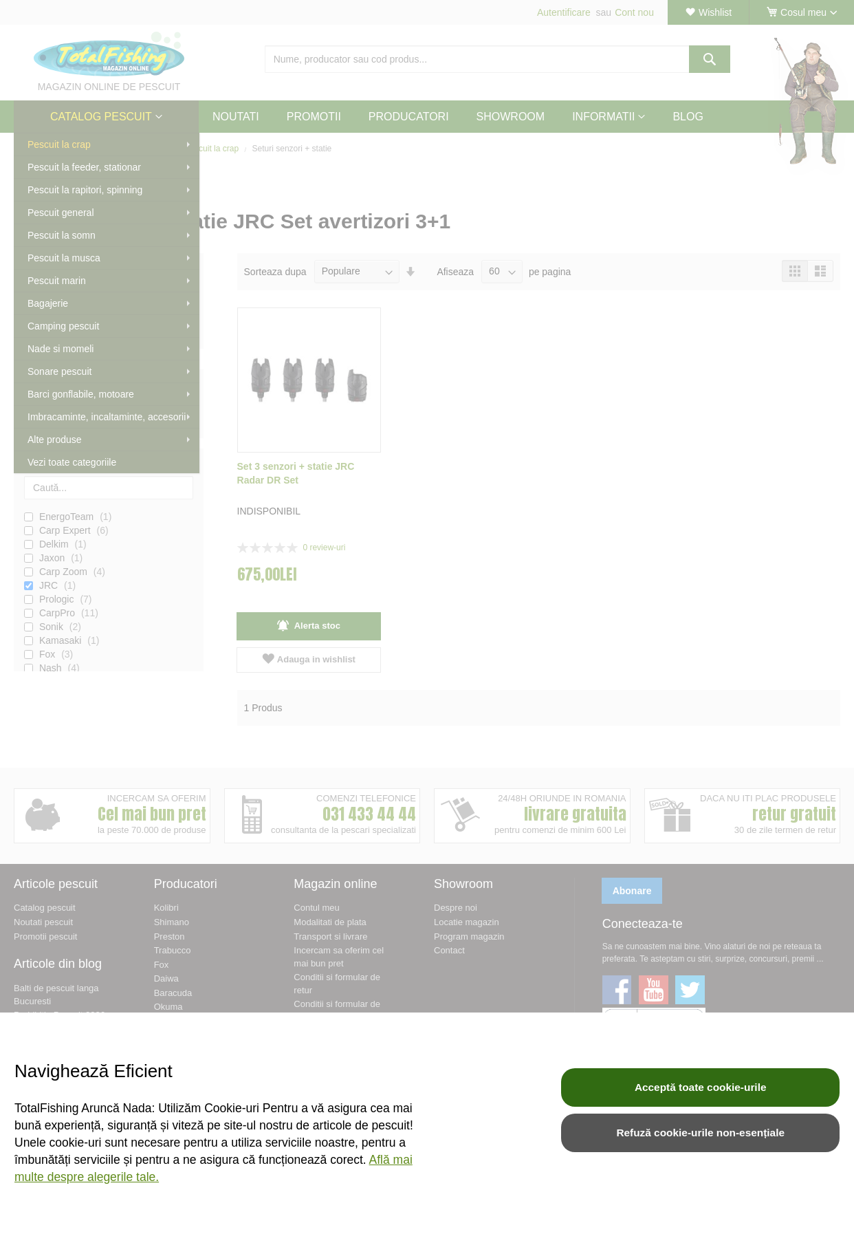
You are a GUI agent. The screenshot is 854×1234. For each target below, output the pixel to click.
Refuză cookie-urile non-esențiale (700, 1132)
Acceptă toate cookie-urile (701, 1087)
